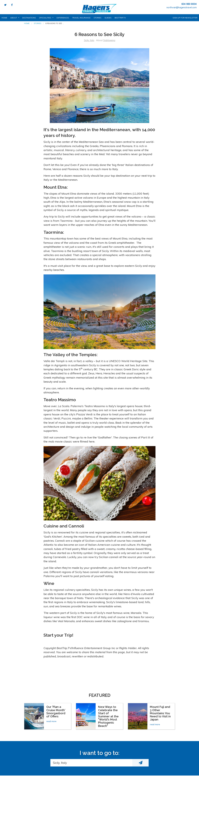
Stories (97, 18)
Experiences (63, 18)
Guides (107, 18)
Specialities (45, 18)
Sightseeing (109, 40)
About (13, 18)
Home (4, 18)
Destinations (29, 18)
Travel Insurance (81, 18)
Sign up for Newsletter (185, 18)
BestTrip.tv (120, 18)
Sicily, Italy (89, 40)
